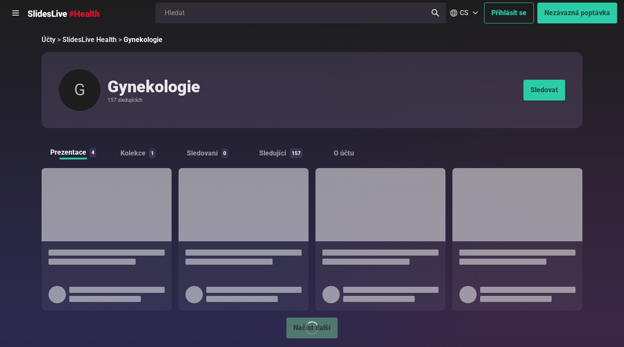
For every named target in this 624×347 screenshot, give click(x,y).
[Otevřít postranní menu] (15, 13)
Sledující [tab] (280, 153)
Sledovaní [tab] (207, 153)
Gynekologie (143, 40)
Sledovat (544, 90)
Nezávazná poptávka (577, 13)
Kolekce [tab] (138, 153)
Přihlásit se (508, 13)
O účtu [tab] (344, 153)
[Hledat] (435, 13)
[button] (465, 13)
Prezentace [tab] (73, 152)
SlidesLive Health (89, 40)
